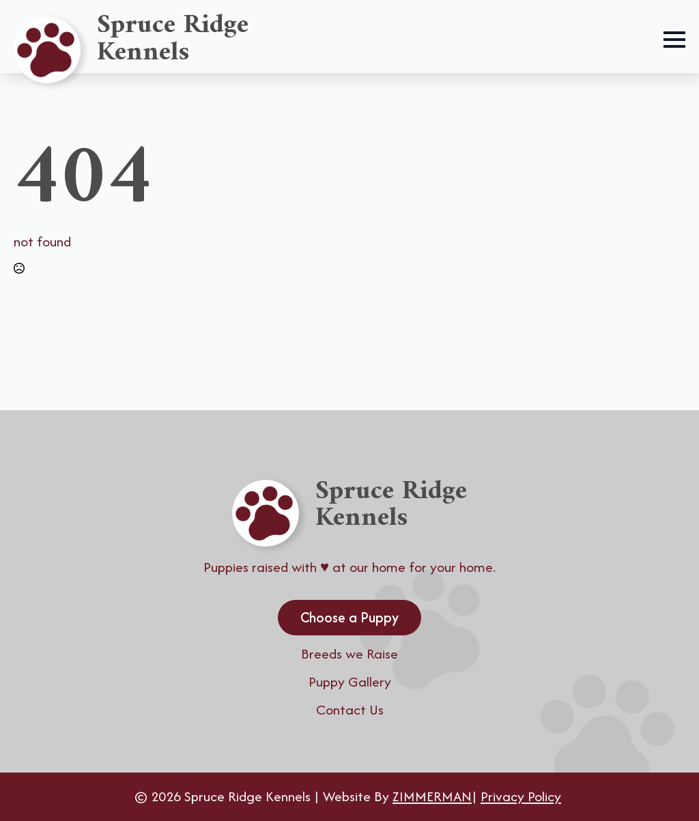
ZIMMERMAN (432, 796)
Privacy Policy (521, 796)
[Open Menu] (674, 40)
